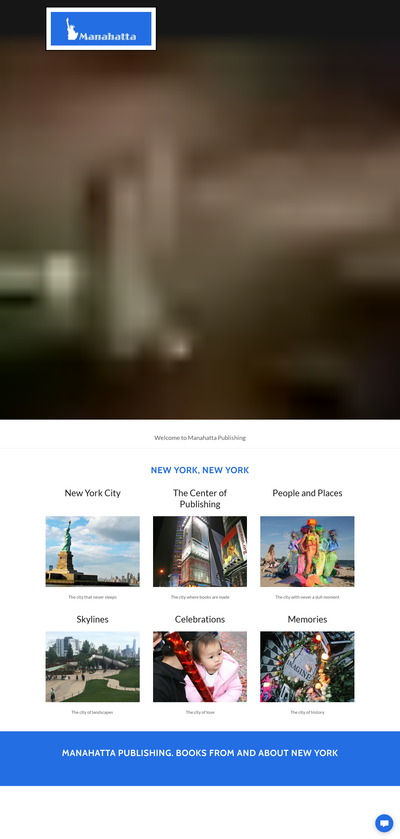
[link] (101, 28)
